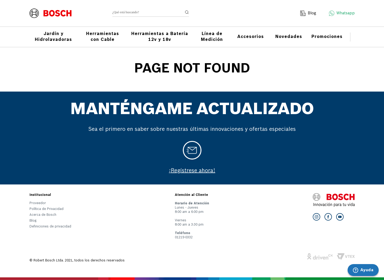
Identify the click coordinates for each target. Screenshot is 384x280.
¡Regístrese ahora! (192, 171)
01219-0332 (184, 237)
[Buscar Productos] (187, 12)
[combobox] (150, 13)
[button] (50, 228)
